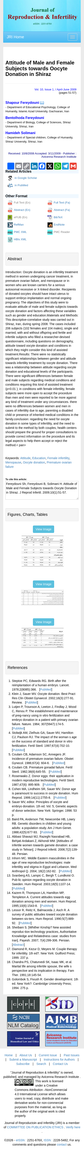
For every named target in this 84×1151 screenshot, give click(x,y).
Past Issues (71, 1055)
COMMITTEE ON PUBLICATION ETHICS (35, 1127)
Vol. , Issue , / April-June (55, 89)
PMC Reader (58, 232)
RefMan (16, 225)
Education (39, 458)
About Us (25, 1055)
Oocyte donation (34, 462)
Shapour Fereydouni (22, 102)
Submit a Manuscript (23, 1059)
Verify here (73, 1127)
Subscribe (23, 1064)
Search (41, 1064)
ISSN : (56, 1140)
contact (61, 1144)
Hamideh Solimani (20, 133)
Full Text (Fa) (58, 202)
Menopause (13, 462)
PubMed (45, 689)
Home (9, 1055)
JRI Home (15, 37)
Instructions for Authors (59, 1059)
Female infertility (58, 458)
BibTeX (55, 217)
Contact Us (60, 1064)
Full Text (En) (19, 202)
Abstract (18, 944)
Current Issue (48, 1055)
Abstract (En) (19, 210)
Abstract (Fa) (58, 210)
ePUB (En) (17, 217)
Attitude (25, 458)
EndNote (56, 225)
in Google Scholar (22, 178)
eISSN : (29, 1140)
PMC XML (17, 232)
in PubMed (18, 185)
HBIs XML (17, 239)
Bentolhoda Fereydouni (24, 118)
